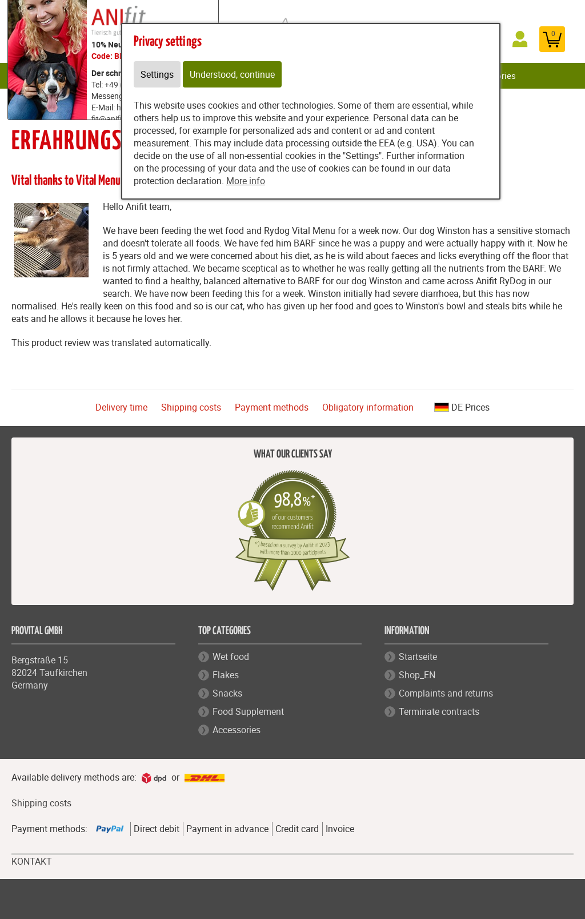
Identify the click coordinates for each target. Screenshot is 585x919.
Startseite (418, 656)
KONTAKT (31, 861)
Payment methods (271, 407)
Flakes (226, 675)
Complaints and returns (446, 693)
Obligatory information (368, 407)
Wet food (231, 656)
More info (245, 180)
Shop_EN (417, 675)
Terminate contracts (439, 711)
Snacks (227, 693)
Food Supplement (248, 711)
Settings (157, 74)
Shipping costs (191, 407)
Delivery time (121, 407)
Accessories (237, 729)
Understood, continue (232, 74)
